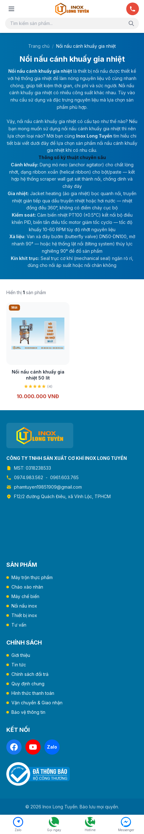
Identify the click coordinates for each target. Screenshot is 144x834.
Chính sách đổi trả (30, 674)
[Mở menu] (11, 9)
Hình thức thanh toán (32, 693)
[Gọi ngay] (132, 9)
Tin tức (18, 664)
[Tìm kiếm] (131, 23)
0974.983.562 (28, 477)
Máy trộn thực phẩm (32, 577)
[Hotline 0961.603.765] (90, 824)
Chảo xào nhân (27, 587)
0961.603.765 (64, 477)
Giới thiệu (20, 655)
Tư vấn (18, 624)
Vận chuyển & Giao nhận (36, 702)
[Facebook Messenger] (126, 824)
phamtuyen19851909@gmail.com (48, 487)
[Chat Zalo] (18, 824)
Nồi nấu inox (24, 606)
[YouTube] (33, 747)
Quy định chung (27, 683)
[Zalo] (52, 747)
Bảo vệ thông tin (28, 712)
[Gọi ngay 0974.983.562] (54, 824)
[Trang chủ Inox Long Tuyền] (72, 9)
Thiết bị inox (24, 615)
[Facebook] (14, 747)
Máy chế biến (25, 596)
